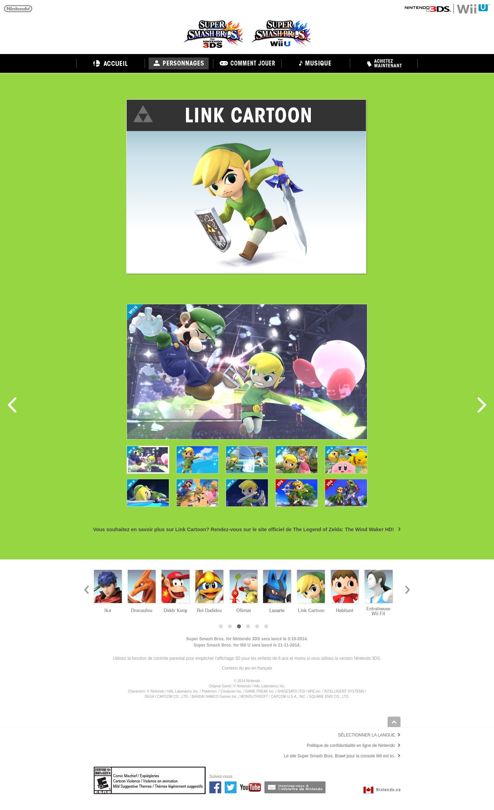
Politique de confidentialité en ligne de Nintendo (351, 745)
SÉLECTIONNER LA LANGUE (366, 735)
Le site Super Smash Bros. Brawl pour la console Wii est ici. (339, 756)
